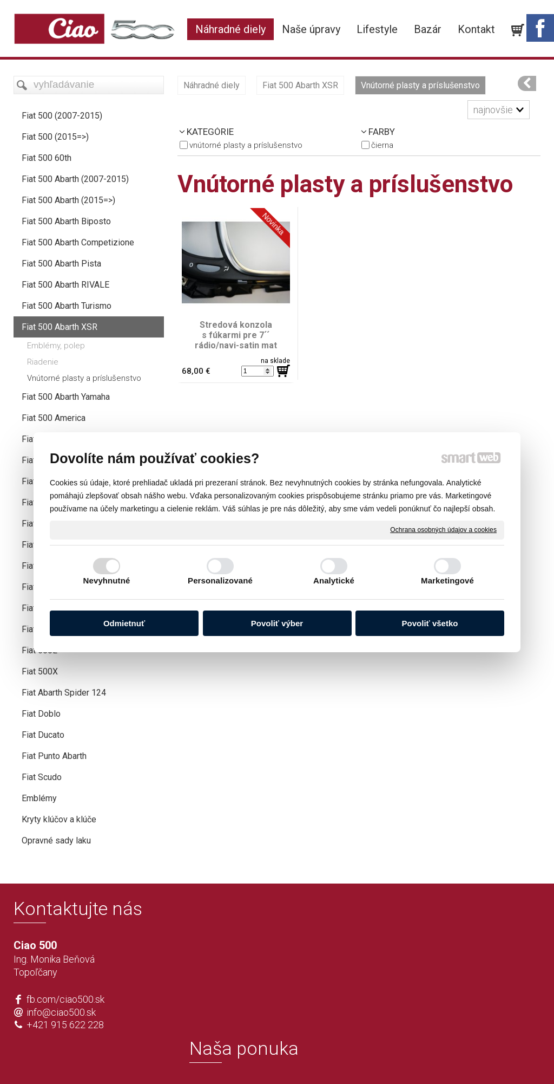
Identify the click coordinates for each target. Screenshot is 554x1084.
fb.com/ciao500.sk (65, 999)
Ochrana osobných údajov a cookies (443, 529)
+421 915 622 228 (65, 1024)
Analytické (333, 580)
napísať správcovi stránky (246, 1058)
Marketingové (447, 580)
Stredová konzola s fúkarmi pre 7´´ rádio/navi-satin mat (236, 335)
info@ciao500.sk (61, 1012)
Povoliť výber (277, 623)
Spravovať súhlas (437, 1058)
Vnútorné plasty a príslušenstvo (245, 145)
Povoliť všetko (430, 623)
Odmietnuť (124, 623)
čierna (382, 145)
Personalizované (220, 580)
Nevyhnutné (106, 580)
